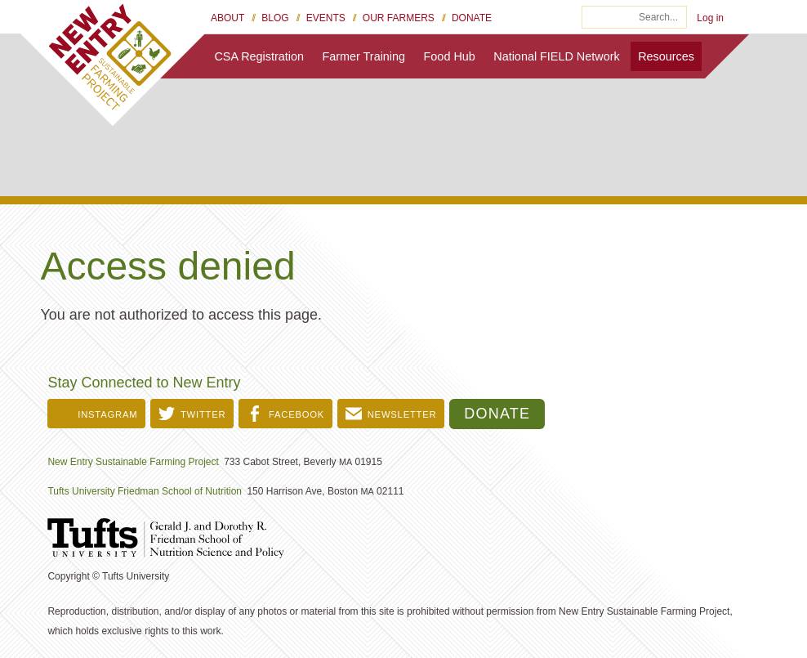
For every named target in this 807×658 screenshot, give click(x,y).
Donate (472, 18)
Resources (666, 56)
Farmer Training (364, 56)
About (227, 18)
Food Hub (449, 56)
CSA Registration (259, 56)
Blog (274, 18)
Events (326, 18)
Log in (710, 18)
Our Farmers (399, 18)
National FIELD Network (556, 56)
